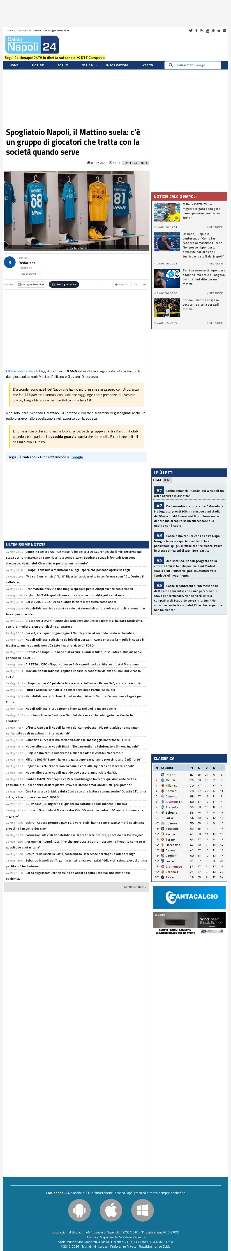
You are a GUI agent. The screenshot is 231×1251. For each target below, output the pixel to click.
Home (14, 65)
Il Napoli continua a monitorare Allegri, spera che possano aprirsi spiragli (77, 569)
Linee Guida (162, 1246)
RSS (202, 30)
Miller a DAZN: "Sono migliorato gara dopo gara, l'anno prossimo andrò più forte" (83, 759)
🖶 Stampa (121, 284)
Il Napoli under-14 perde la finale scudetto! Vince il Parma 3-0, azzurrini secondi (82, 683)
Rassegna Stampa (136, 163)
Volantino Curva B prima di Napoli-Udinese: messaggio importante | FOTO (77, 739)
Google (31, 284)
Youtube (207, 30)
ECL (181, 802)
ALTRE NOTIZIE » (135, 887)
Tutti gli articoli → (30, 273)
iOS (219, 30)
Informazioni (117, 65)
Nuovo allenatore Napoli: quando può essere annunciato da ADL (71, 772)
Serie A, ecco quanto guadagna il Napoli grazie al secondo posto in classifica (79, 633)
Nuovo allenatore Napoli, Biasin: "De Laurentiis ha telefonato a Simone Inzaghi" (82, 746)
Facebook (196, 30)
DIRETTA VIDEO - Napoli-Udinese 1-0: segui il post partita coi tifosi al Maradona (82, 664)
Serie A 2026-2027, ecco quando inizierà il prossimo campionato (71, 601)
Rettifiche (145, 1246)
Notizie (38, 65)
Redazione (27, 262)
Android (213, 30)
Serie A (87, 65)
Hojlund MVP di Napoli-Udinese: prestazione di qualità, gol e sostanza (74, 595)
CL (174, 775)
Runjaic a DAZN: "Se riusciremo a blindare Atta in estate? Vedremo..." (74, 752)
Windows (224, 30)
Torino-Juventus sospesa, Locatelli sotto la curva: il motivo (201, 304)
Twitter (190, 30)
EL (175, 796)
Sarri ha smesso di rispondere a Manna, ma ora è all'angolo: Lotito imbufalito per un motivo (204, 277)
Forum (63, 65)
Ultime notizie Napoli (22, 371)
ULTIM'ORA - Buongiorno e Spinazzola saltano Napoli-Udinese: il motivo (76, 803)
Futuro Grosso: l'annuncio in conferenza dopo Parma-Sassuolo (70, 689)
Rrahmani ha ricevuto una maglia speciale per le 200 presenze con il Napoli (79, 588)
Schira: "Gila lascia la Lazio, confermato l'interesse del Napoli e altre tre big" (80, 853)
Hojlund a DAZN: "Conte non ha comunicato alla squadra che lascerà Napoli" (79, 765)
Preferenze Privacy (123, 1246)
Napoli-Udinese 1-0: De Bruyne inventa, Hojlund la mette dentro (71, 708)
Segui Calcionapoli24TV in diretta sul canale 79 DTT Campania (55, 57)
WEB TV (147, 65)
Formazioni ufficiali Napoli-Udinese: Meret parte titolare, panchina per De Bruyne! (84, 835)
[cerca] (194, 65)
